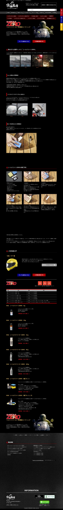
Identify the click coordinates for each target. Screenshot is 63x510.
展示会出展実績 (48, 12)
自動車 (26, 435)
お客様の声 (42, 13)
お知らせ (21, 435)
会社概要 (54, 13)
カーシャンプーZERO (37, 450)
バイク (30, 435)
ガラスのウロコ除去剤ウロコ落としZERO (14, 448)
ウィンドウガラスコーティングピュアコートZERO (16, 450)
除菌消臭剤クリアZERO (38, 445)
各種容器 (9, 454)
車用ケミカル (20, 13)
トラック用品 (36, 435)
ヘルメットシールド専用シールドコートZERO (42, 448)
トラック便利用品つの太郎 (38, 454)
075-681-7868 (34, 5)
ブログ (47, 435)
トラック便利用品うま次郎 (38, 453)
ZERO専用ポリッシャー (38, 451)
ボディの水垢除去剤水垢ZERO (12, 451)
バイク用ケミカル (27, 13)
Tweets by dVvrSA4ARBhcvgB (38, 460)
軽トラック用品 (35, 13)
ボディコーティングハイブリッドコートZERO (15, 445)
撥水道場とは (14, 13)
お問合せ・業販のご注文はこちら (12, 504)
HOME (8, 12)
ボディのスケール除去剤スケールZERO (14, 453)
